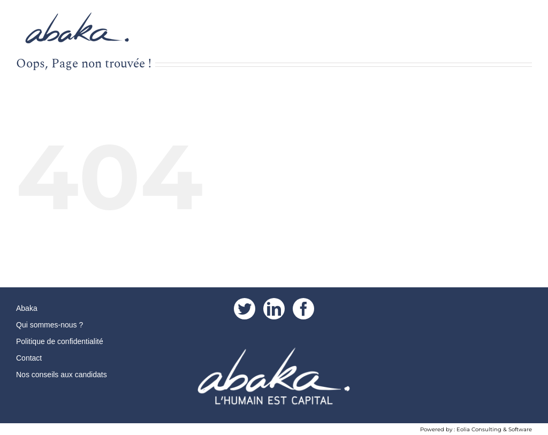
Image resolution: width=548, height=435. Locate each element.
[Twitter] (244, 308)
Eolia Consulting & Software (494, 429)
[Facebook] (303, 308)
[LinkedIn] (274, 308)
